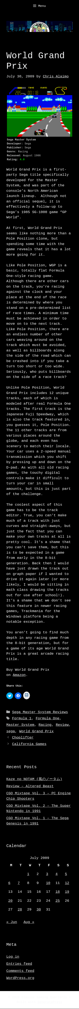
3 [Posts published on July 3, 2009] (47, 874)
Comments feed (20, 971)
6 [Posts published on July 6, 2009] (9, 883)
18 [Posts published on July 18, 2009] (57, 892)
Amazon (19, 675)
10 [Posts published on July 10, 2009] (48, 883)
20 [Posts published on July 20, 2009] (10, 901)
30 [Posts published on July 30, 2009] (39, 909)
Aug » (29, 922)
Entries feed (19, 964)
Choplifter (22, 737)
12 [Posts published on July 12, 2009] (67, 883)
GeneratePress (50, 1002)
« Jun (11, 922)
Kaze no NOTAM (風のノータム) (34, 779)
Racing (45, 725)
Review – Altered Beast (30, 786)
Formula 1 (21, 718)
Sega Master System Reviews (40, 712)
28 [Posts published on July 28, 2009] (20, 909)
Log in (12, 957)
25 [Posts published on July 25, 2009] (57, 901)
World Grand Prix (36, 731)
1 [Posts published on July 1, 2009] (28, 874)
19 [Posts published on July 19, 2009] (67, 892)
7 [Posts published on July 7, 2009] (19, 883)
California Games (29, 744)
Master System (20, 725)
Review (62, 725)
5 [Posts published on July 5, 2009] (66, 874)
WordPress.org (20, 978)
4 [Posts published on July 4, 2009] (56, 874)
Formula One (47, 718)
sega (10, 731)
